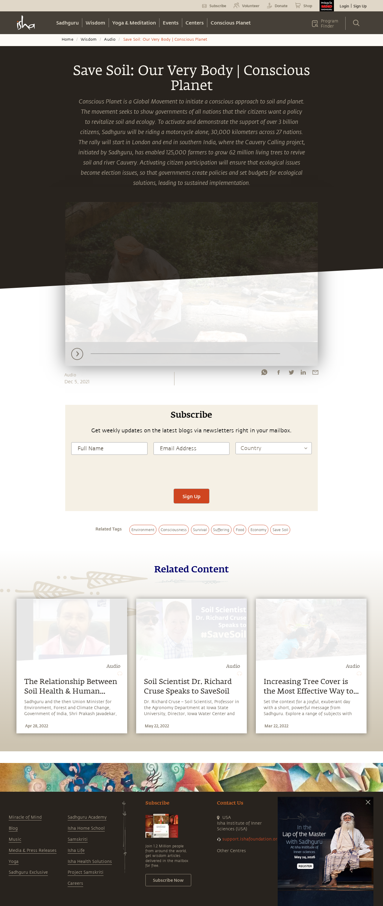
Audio (109, 39)
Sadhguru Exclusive (28, 872)
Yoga (14, 861)
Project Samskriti (86, 872)
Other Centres (231, 851)
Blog (13, 828)
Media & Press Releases (33, 850)
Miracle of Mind (25, 817)
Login (344, 6)
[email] (315, 373)
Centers (195, 22)
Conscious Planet (231, 22)
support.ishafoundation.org (251, 839)
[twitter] (291, 373)
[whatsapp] (264, 373)
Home (67, 39)
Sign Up (360, 6)
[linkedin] (303, 373)
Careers (75, 883)
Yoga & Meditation (134, 22)
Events (171, 22)
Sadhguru (67, 22)
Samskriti (78, 839)
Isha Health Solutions (90, 861)
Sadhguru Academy (87, 817)
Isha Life (76, 850)
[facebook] (278, 374)
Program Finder (329, 23)
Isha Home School (86, 828)
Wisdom (95, 22)
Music (15, 839)
